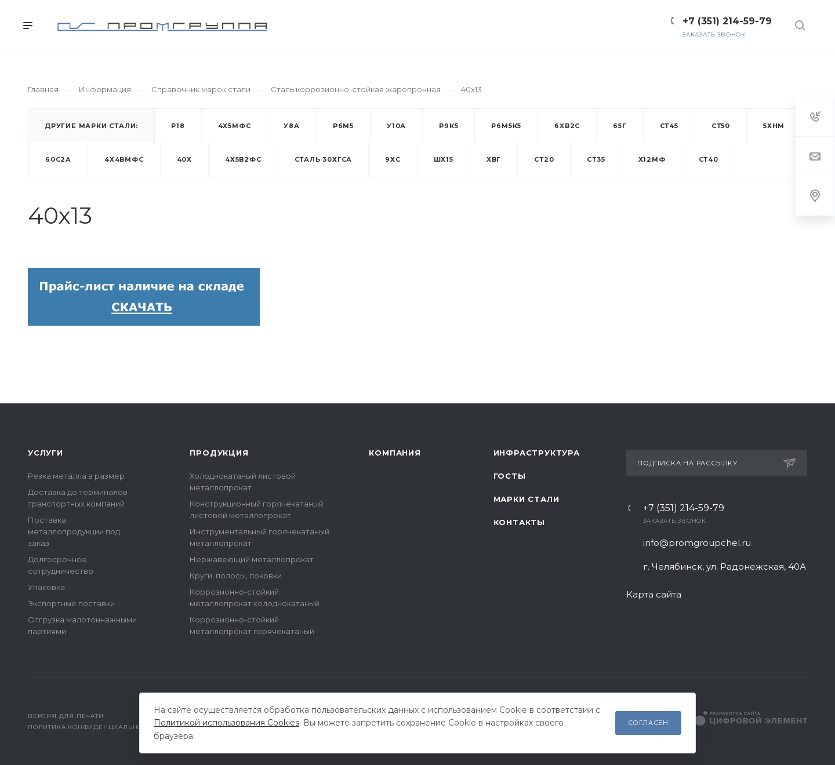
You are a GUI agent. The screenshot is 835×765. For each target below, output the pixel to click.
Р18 (177, 126)
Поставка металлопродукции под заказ (74, 531)
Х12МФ (652, 159)
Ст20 (544, 159)
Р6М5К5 (506, 126)
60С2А (58, 159)
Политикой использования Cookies (226, 722)
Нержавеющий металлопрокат (252, 559)
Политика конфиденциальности (92, 727)
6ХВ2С (567, 126)
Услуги (45, 452)
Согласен (648, 723)
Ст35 (596, 159)
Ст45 (669, 126)
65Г (619, 126)
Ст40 (708, 159)
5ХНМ (774, 126)
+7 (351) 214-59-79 (683, 508)
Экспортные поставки (71, 603)
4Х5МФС (234, 126)
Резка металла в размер (76, 475)
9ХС (392, 159)
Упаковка (46, 587)
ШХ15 (443, 159)
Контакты (519, 522)
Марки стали (526, 499)
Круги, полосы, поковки (236, 575)
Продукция (219, 452)
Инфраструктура (536, 452)
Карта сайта (653, 594)
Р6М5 (343, 126)
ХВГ (494, 159)
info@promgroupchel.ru (697, 542)
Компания (394, 452)
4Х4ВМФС (124, 159)
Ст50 (720, 126)
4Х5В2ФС (243, 159)
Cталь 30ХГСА (324, 159)
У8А (291, 126)
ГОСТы (509, 475)
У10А (396, 126)
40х (184, 159)
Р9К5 (448, 126)
